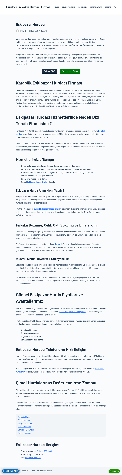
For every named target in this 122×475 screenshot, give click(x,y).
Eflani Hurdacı (24, 420)
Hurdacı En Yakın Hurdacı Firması (28, 7)
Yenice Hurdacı (24, 433)
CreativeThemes (45, 471)
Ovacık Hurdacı (24, 426)
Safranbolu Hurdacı (26, 430)
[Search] (115, 7)
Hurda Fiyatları (96, 7)
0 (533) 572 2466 (44, 451)
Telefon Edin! (49, 71)
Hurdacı (108, 7)
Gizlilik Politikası (69, 7)
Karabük (44, 31)
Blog (57, 7)
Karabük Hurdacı (25, 417)
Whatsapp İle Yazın (70, 71)
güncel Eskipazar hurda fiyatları (47, 209)
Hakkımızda (82, 7)
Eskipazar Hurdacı (25, 423)
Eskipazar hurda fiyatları (37, 182)
